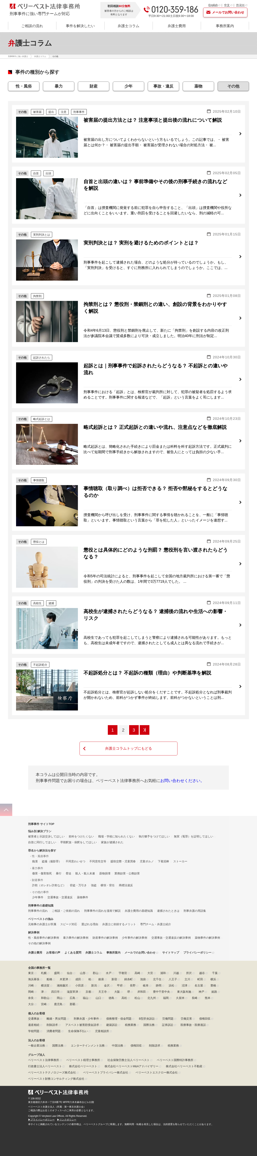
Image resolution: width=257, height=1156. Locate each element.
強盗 (94, 873)
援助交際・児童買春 (123, 849)
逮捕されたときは (168, 898)
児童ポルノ (147, 849)
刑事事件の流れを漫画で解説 (102, 898)
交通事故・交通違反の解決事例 (171, 925)
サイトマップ (170, 940)
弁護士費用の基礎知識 (139, 898)
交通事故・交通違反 (60, 885)
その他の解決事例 (39, 931)
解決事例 (33, 920)
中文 (227, 5)
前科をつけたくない (81, 824)
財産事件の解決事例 (105, 925)
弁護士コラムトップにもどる (128, 748)
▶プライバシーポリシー (41, 1107)
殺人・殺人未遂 (85, 861)
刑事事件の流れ (38, 898)
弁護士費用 (177, 26)
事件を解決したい (80, 26)
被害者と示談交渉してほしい (46, 824)
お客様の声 (53, 940)
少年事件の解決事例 (134, 925)
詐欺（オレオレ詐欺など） (49, 873)
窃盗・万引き (78, 873)
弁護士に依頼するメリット (119, 912)
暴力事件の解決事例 (75, 925)
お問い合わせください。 (182, 780)
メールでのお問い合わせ (139, 940)
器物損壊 (104, 861)
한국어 (240, 5)
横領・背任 (108, 873)
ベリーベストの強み (40, 906)
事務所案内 (225, 26)
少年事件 (37, 885)
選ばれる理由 (89, 912)
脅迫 (68, 861)
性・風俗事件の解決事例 (43, 925)
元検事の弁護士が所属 (42, 912)
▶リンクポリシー (66, 1107)
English (213, 5)
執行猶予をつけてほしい (154, 824)
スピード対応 (68, 912)
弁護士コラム (128, 26)
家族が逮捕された (112, 830)
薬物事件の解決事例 (207, 925)
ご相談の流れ (32, 26)
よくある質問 (72, 940)
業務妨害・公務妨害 (127, 861)
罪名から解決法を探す (42, 838)
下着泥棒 (163, 849)
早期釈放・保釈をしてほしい (78, 830)
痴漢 (35, 849)
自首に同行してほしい (42, 830)
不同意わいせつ (75, 849)
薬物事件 (82, 885)
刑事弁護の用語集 (195, 898)
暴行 (58, 861)
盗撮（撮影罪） (51, 849)
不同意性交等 (97, 849)
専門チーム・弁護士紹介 (155, 912)
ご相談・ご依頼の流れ (66, 898)
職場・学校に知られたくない (116, 824)
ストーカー (180, 849)
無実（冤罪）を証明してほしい (193, 824)
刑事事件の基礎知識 (40, 893)
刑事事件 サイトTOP (41, 811)
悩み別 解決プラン (39, 819)
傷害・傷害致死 (42, 861)
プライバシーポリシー (197, 940)
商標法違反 (126, 873)
